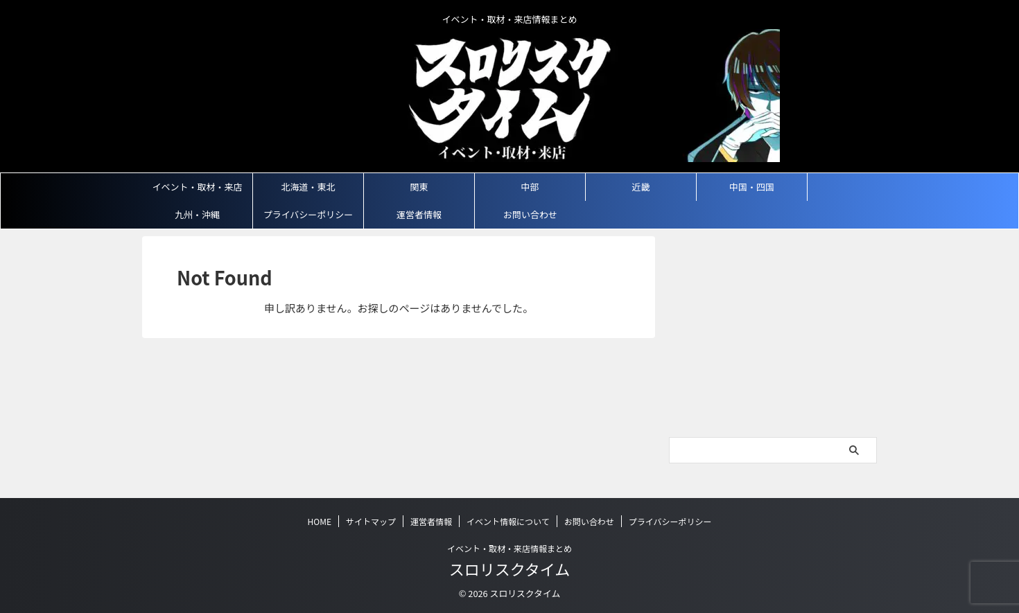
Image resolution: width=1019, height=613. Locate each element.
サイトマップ (371, 521)
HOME (319, 521)
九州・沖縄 (197, 214)
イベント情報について (508, 521)
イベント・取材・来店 (197, 186)
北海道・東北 (308, 186)
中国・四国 (751, 186)
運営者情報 (419, 214)
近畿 (641, 186)
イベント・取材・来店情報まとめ (509, 548)
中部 (530, 186)
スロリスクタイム (510, 569)
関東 (419, 186)
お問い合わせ (530, 214)
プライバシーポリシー (308, 214)
